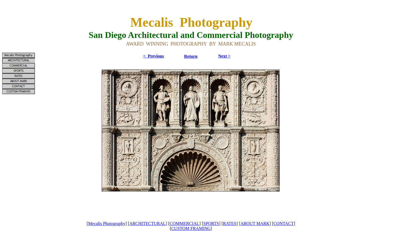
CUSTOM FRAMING (191, 228)
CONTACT (284, 223)
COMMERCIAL (184, 223)
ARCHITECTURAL (147, 223)
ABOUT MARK (254, 223)
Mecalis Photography (106, 223)
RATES (229, 223)
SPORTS (211, 223)
